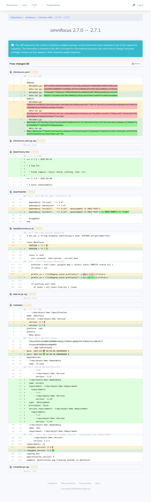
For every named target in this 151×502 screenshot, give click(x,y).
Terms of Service (68, 491)
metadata (17, 308)
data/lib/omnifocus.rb (23, 230)
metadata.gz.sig (21, 474)
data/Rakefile (19, 193)
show (137, 63)
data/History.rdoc (21, 152)
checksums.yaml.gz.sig (24, 141)
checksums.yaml (21, 72)
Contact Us (53, 491)
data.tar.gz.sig (20, 297)
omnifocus (30, 17)
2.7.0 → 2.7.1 (62, 17)
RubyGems (16, 17)
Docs (97, 491)
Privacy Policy (85, 491)
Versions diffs (45, 17)
